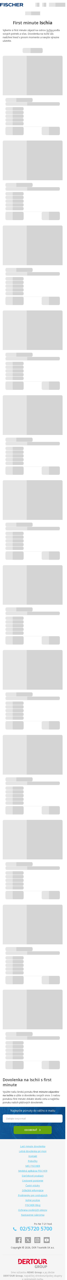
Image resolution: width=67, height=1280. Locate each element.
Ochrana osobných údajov (32, 1210)
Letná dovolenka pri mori (32, 1151)
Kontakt (32, 1156)
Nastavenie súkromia (32, 1214)
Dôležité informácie (33, 1190)
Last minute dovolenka (32, 1146)
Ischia (49, 30)
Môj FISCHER (32, 1166)
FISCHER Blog (32, 1205)
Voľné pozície (32, 1200)
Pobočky (32, 1161)
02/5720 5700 (35, 1228)
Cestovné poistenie (32, 1180)
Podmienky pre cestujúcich (32, 1195)
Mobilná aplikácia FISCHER (32, 1170)
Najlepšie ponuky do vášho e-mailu (32, 1110)
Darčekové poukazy (33, 1175)
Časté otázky (33, 1185)
